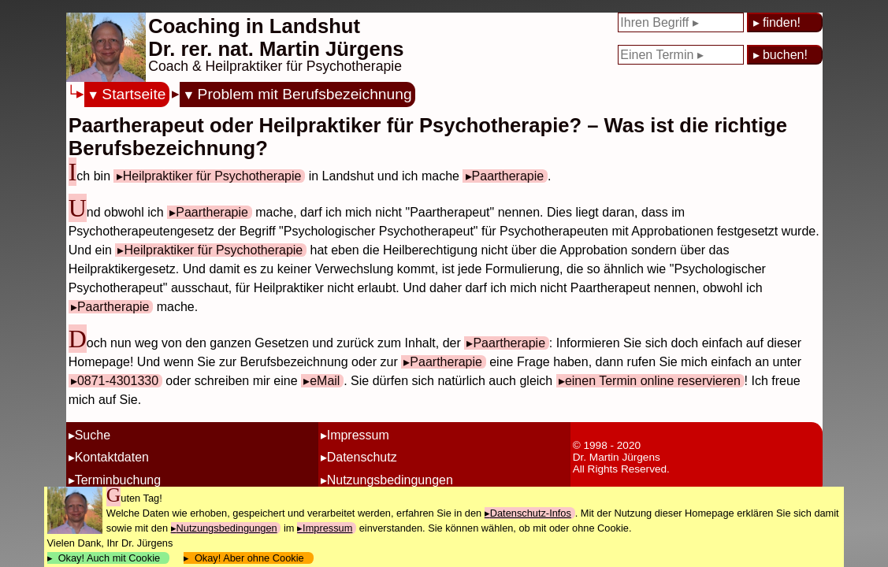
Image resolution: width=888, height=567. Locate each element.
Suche (92, 435)
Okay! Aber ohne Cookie (249, 558)
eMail (325, 380)
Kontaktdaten (112, 457)
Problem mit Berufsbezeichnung (305, 94)
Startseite (133, 94)
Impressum (358, 435)
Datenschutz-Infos (530, 513)
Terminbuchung (118, 480)
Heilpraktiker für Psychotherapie (212, 176)
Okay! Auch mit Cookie (109, 558)
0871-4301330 (117, 380)
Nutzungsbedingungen (390, 480)
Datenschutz (362, 457)
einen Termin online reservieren (653, 380)
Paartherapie (508, 176)
